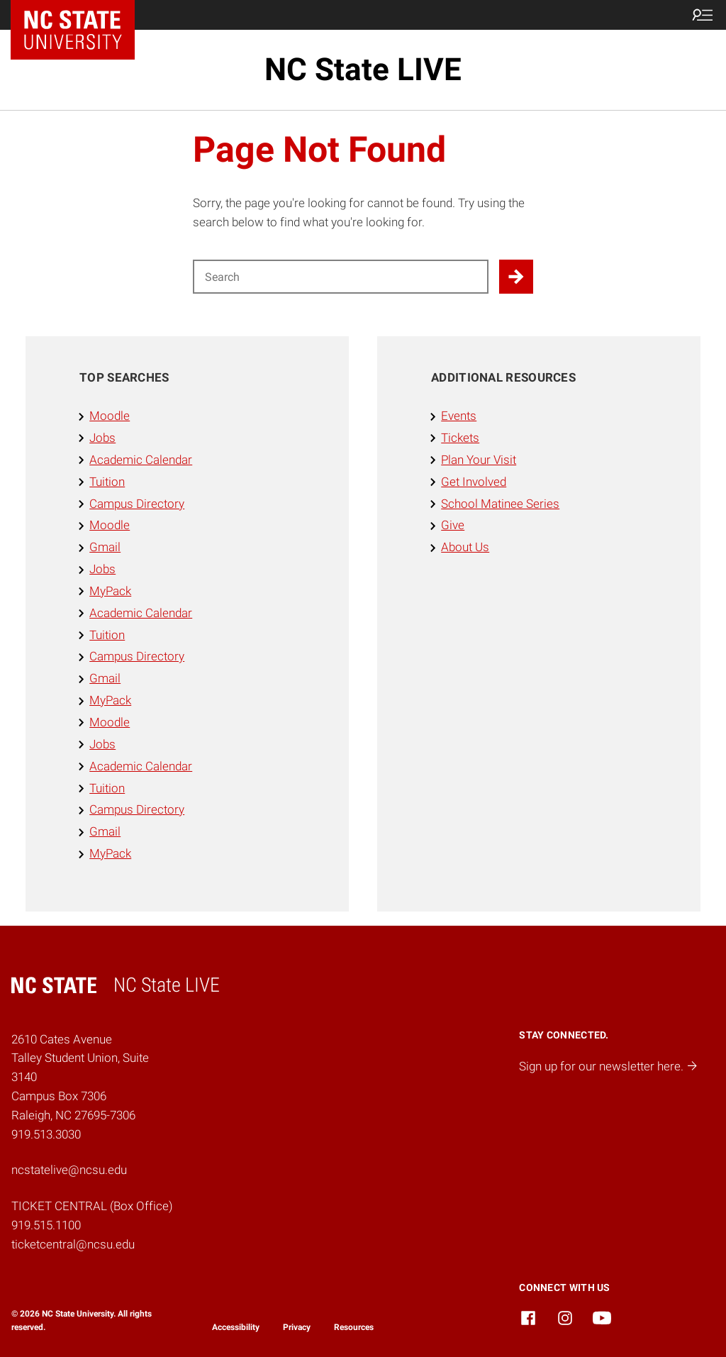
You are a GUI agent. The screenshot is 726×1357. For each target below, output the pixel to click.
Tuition (107, 482)
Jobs (102, 438)
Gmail (105, 547)
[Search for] (340, 277)
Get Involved (473, 482)
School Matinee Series (500, 504)
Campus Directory (136, 504)
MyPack (110, 591)
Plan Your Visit (478, 460)
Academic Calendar (140, 460)
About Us (465, 547)
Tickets (460, 438)
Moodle (109, 416)
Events (458, 416)
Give (452, 525)
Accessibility (235, 1327)
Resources (354, 1327)
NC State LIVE (363, 69)
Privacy (297, 1327)
